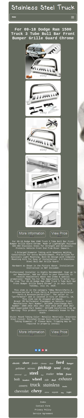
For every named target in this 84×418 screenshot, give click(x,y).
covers (23, 385)
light (68, 392)
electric (16, 363)
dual (53, 380)
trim (60, 374)
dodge (66, 368)
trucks (64, 386)
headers (26, 380)
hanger (70, 363)
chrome (44, 363)
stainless (51, 384)
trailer (50, 374)
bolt (17, 379)
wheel (37, 379)
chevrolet (21, 391)
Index (43, 402)
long (62, 392)
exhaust (65, 378)
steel (34, 373)
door (51, 363)
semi (57, 368)
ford (60, 362)
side (47, 379)
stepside (55, 392)
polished (20, 368)
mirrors (31, 368)
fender (35, 363)
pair (25, 375)
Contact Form (43, 406)
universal (18, 374)
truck (35, 384)
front (68, 374)
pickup (44, 367)
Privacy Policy (43, 410)
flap (42, 375)
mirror (47, 392)
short (26, 363)
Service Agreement (43, 413)
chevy (36, 390)
